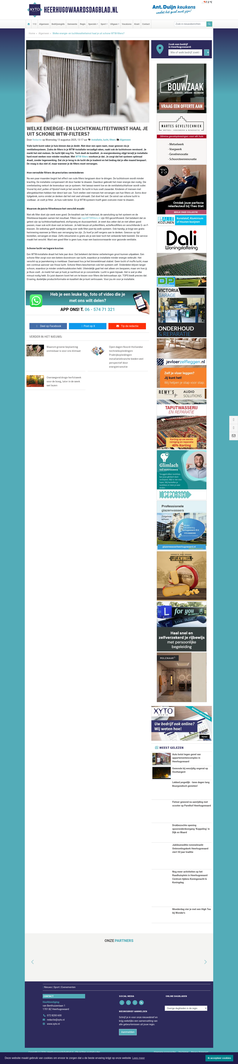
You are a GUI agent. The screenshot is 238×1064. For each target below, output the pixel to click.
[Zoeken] (209, 24)
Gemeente (72, 24)
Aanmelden (128, 1039)
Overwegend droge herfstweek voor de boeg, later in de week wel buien (64, 381)
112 (34, 24)
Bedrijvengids (58, 24)
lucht (105, 139)
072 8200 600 (54, 1023)
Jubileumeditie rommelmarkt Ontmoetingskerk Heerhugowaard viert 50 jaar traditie (190, 856)
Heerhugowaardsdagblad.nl (81, 10)
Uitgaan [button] (114, 24)
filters (112, 139)
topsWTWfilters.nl (91, 218)
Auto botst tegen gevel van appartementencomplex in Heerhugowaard (186, 758)
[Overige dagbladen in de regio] (186, 1016)
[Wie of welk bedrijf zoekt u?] (185, 52)
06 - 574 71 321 (100, 309)
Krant (136, 24)
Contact (146, 24)
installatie (97, 139)
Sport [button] (103, 24)
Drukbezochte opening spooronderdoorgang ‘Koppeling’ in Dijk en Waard (191, 837)
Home (32, 33)
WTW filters (82, 156)
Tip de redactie (127, 326)
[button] (29, 969)
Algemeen (44, 24)
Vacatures (127, 24)
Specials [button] (92, 24)
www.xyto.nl (53, 1031)
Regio (82, 24)
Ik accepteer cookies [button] (219, 1058)
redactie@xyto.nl (56, 1027)
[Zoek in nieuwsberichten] (190, 24)
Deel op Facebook (48, 326)
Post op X (87, 326)
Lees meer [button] (138, 1058)
